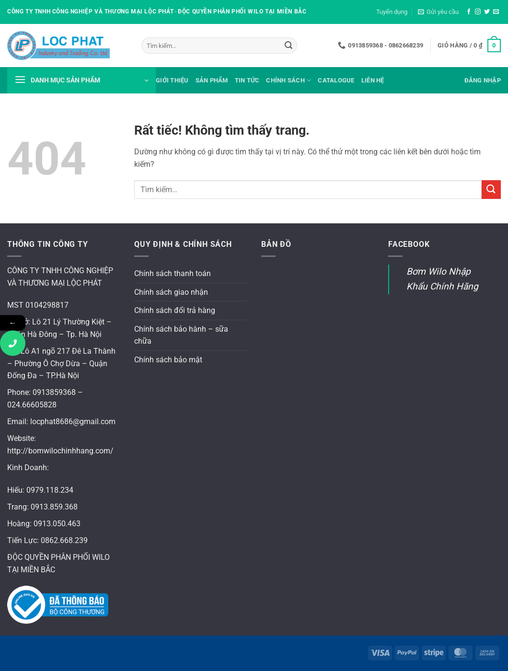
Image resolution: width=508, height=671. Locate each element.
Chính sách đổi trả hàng (174, 310)
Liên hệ (372, 80)
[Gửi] (288, 45)
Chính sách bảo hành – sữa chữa (181, 335)
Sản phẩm (212, 80)
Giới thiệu (172, 80)
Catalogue (336, 80)
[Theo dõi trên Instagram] (478, 12)
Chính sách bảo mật (168, 359)
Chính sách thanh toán (172, 273)
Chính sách (288, 80)
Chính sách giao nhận (171, 292)
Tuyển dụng (391, 11)
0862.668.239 (64, 540)
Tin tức (247, 80)
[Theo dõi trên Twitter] (487, 12)
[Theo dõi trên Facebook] (469, 12)
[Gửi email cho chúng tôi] (496, 12)
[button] (438, 12)
